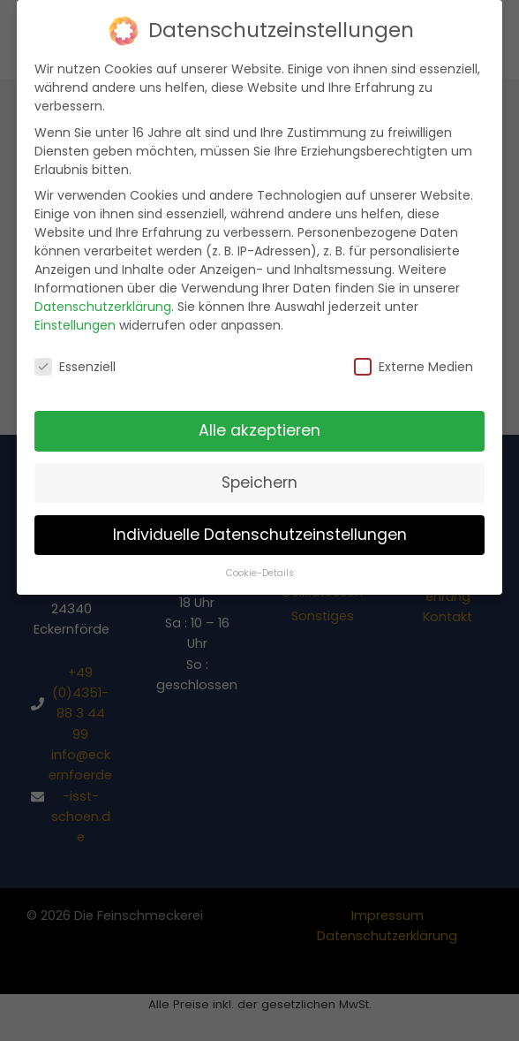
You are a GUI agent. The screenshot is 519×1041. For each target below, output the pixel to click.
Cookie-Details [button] (260, 558)
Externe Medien (413, 352)
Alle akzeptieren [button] (259, 415)
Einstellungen (75, 310)
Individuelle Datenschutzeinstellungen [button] (260, 519)
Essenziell (75, 352)
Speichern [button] (259, 467)
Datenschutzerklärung (102, 291)
